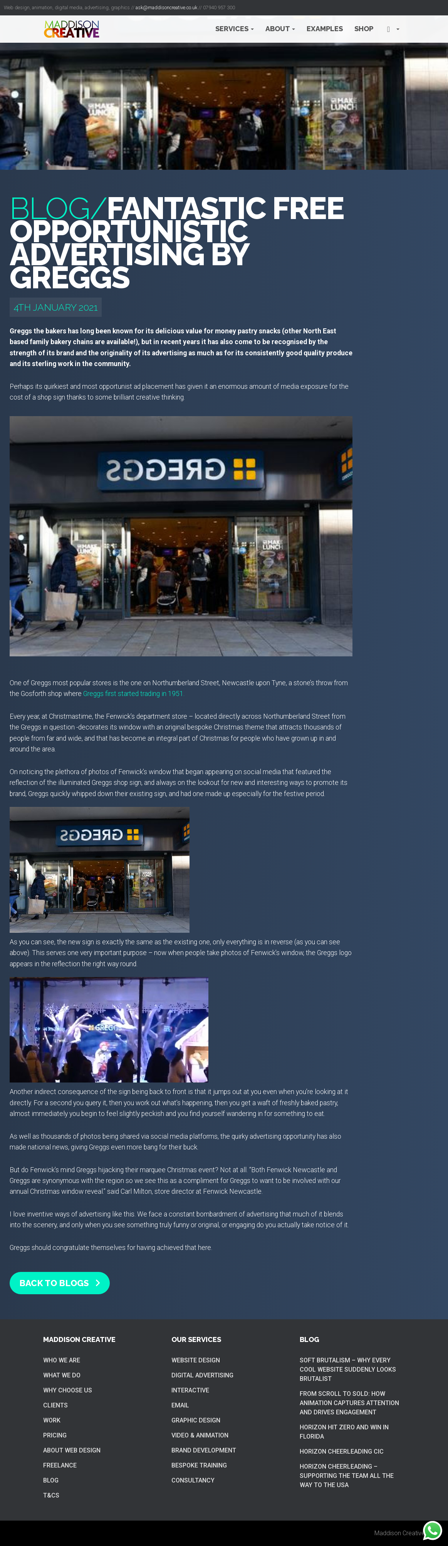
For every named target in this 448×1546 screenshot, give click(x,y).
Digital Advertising (202, 1375)
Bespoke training (199, 1465)
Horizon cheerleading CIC (342, 1451)
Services (234, 29)
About (280, 29)
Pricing (55, 1435)
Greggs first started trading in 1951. (134, 694)
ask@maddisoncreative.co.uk (166, 7)
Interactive (190, 1390)
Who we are (61, 1360)
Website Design (195, 1360)
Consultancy (193, 1480)
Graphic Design (195, 1420)
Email (180, 1405)
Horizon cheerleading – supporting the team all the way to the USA (347, 1476)
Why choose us (67, 1390)
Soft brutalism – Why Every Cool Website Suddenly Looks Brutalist (348, 1369)
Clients (55, 1405)
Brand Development (203, 1450)
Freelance (60, 1465)
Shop (363, 29)
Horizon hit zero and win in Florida (344, 1432)
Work (51, 1420)
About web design (72, 1450)
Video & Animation (199, 1435)
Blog (51, 1480)
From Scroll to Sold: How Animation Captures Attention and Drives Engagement (349, 1403)
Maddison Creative (399, 1533)
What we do (62, 1375)
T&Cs (51, 1495)
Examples (325, 29)
